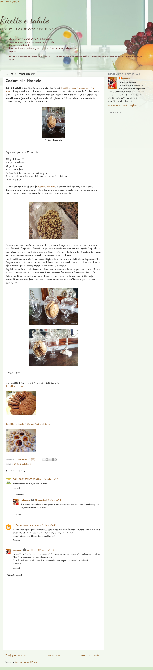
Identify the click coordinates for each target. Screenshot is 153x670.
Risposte (20, 494)
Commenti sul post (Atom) (26, 662)
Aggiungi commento (15, 574)
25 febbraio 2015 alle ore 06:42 (42, 525)
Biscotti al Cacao (46, 186)
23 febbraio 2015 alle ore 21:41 (46, 479)
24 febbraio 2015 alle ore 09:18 (48, 500)
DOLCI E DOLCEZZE (22, 463)
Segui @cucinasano (9, 1)
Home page (53, 655)
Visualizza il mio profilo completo (122, 105)
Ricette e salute (24, 20)
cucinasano (25, 500)
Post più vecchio (91, 655)
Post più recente (15, 655)
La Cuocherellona (20, 525)
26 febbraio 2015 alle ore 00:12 (40, 549)
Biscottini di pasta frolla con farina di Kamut (28, 424)
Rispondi (16, 487)
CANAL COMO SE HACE (22, 479)
